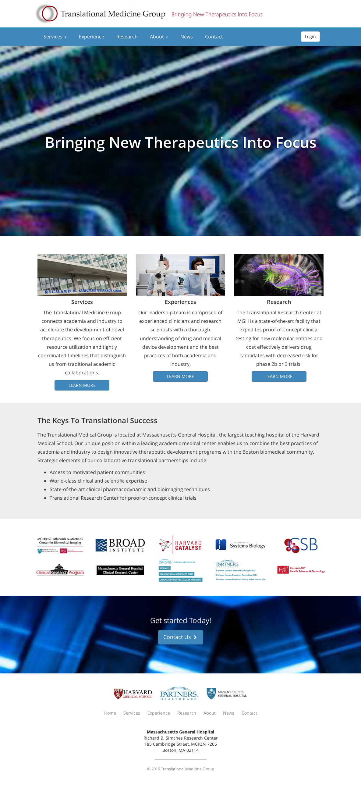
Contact (214, 36)
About (159, 36)
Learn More (82, 385)
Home (110, 713)
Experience (91, 36)
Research (127, 36)
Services (55, 36)
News (186, 36)
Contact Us (180, 637)
